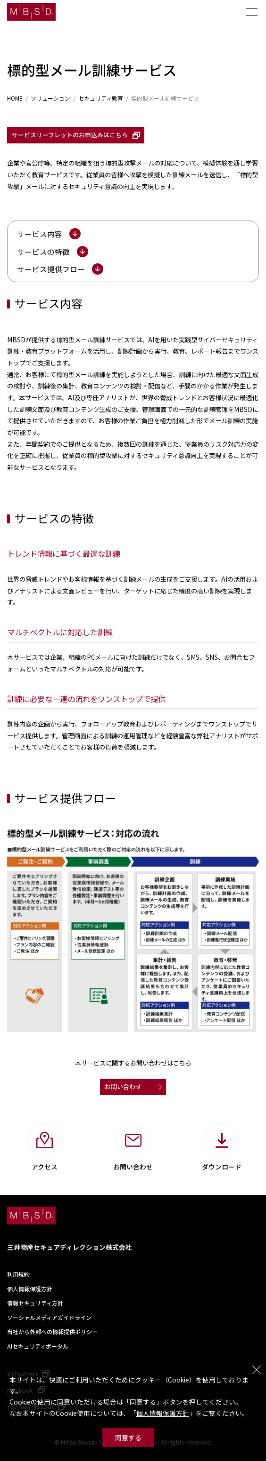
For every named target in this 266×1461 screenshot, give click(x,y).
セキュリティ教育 (100, 98)
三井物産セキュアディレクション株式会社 (69, 1247)
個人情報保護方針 (162, 1413)
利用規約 (18, 1274)
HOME (15, 98)
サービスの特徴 (43, 251)
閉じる (256, 1369)
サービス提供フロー (51, 269)
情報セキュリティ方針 (35, 1303)
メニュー (251, 11)
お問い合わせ (123, 1086)
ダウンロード (221, 1166)
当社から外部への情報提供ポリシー (52, 1331)
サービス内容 (39, 234)
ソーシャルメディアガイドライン (49, 1317)
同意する (128, 1437)
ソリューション (50, 98)
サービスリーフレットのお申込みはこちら (70, 134)
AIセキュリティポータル (37, 1346)
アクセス (45, 1166)
